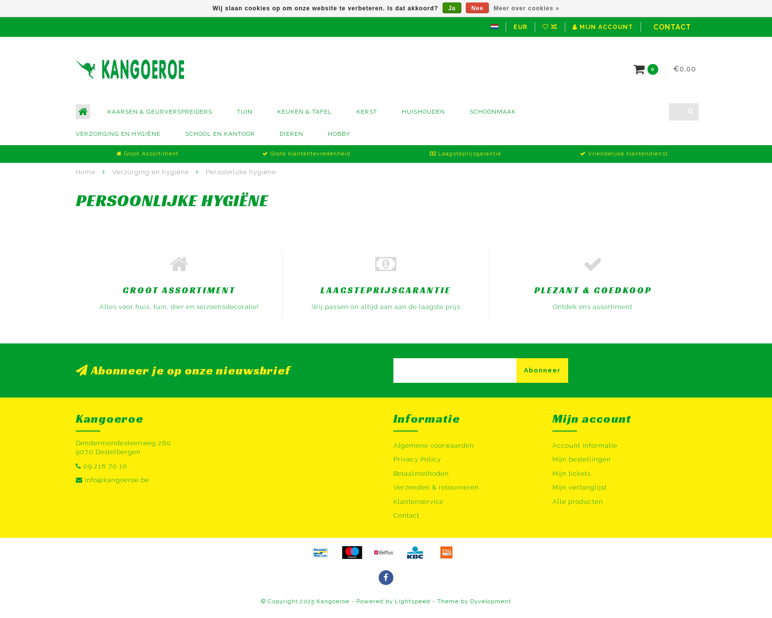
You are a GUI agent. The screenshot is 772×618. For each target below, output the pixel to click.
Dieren (291, 133)
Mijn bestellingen (581, 459)
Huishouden (423, 111)
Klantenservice (418, 501)
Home (86, 172)
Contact (672, 27)
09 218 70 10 (105, 466)
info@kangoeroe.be (117, 480)
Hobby (339, 133)
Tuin (245, 111)
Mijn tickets (571, 473)
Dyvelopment (490, 601)
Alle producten (577, 501)
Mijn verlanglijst (579, 487)
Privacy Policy (417, 459)
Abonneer (542, 370)
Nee (477, 8)
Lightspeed (412, 601)
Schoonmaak (493, 111)
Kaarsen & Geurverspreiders (159, 111)
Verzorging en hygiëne (118, 133)
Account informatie (584, 445)
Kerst (366, 111)
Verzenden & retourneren (436, 487)
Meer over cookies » (527, 8)
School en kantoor (220, 133)
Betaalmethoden (421, 473)
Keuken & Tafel (304, 111)
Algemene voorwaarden (433, 445)
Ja (451, 8)
